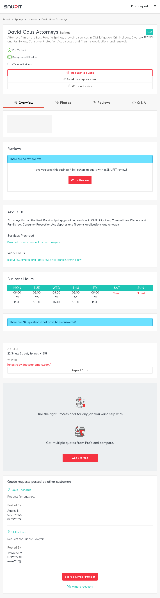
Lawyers (32, 19)
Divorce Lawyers (17, 242)
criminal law (74, 259)
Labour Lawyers (39, 242)
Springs (19, 19)
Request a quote (80, 72)
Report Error (80, 370)
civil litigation (58, 259)
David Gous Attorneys (54, 19)
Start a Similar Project (80, 576)
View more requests (80, 586)
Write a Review (80, 86)
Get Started (80, 458)
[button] (155, 6)
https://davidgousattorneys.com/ (29, 364)
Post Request (139, 6)
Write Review (80, 180)
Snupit (6, 19)
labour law (13, 259)
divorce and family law (35, 259)
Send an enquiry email (80, 79)
